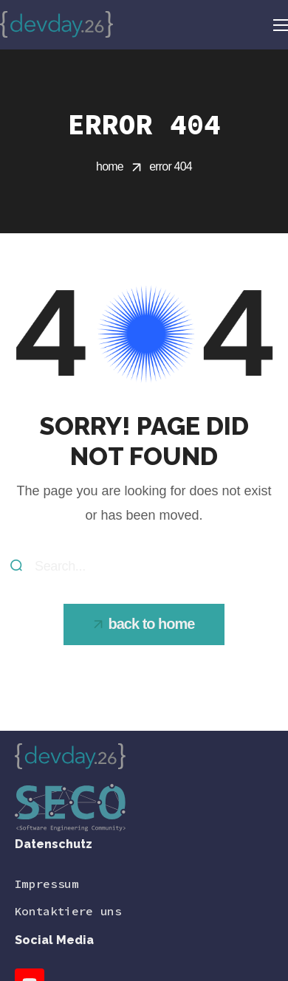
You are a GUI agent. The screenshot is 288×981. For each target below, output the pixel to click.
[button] (144, 624)
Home (109, 166)
